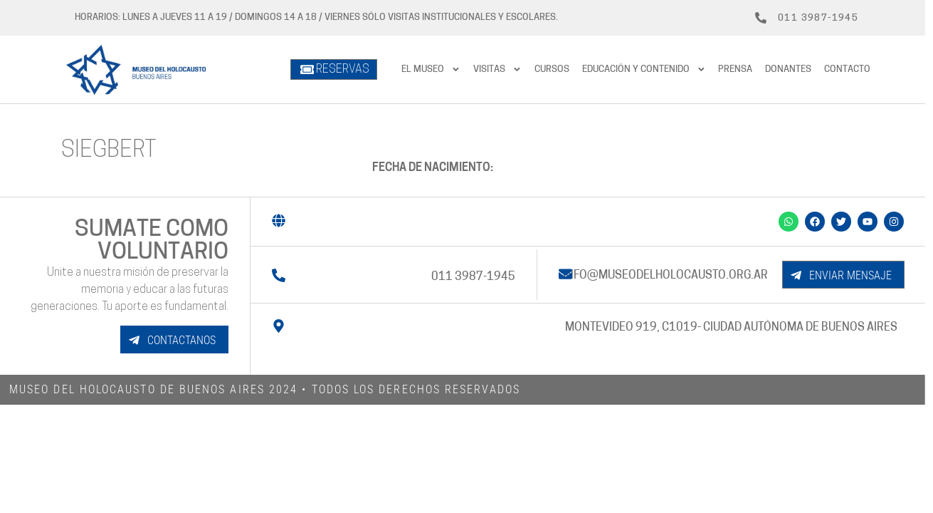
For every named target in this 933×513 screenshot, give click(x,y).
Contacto (847, 69)
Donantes (788, 69)
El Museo (430, 69)
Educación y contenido (644, 69)
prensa (735, 69)
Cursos (551, 69)
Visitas (497, 69)
